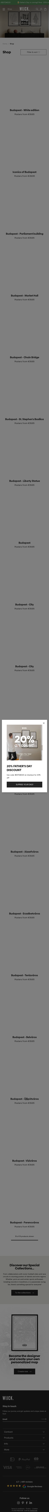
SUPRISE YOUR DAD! (24, 784)
